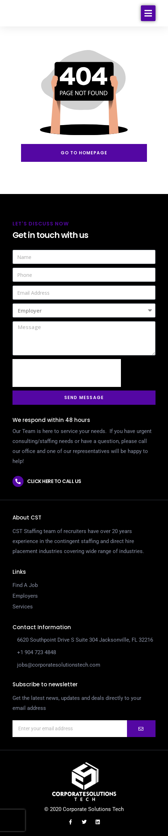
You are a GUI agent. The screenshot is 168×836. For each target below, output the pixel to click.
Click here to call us (54, 481)
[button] (148, 21)
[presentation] (66, 373)
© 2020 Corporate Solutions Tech (84, 809)
